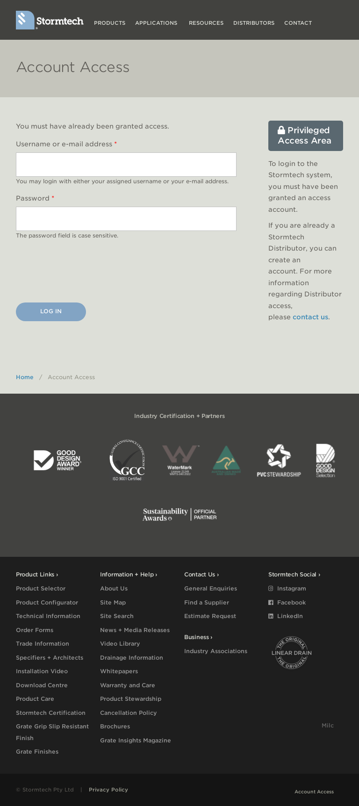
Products (109, 23)
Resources (206, 23)
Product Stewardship (130, 698)
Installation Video (42, 671)
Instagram (287, 588)
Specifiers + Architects (49, 657)
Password (35, 198)
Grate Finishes (37, 751)
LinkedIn (285, 615)
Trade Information (42, 643)
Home (25, 377)
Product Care (35, 698)
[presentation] (87, 273)
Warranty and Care (127, 685)
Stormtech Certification (51, 712)
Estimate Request (210, 615)
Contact (298, 23)
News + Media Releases (135, 629)
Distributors (253, 23)
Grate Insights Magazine (135, 740)
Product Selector (40, 588)
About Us (114, 588)
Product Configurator (47, 602)
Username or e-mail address (66, 144)
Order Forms (34, 629)
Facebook (287, 602)
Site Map (113, 602)
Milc (328, 725)
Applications (157, 23)
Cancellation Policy (128, 712)
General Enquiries (210, 588)
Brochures (115, 726)
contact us (310, 317)
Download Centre (42, 685)
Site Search (117, 615)
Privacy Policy (108, 789)
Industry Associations (215, 651)
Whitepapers (119, 671)
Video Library (120, 643)
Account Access (314, 791)
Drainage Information (131, 657)
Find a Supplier (206, 602)
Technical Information (48, 615)
